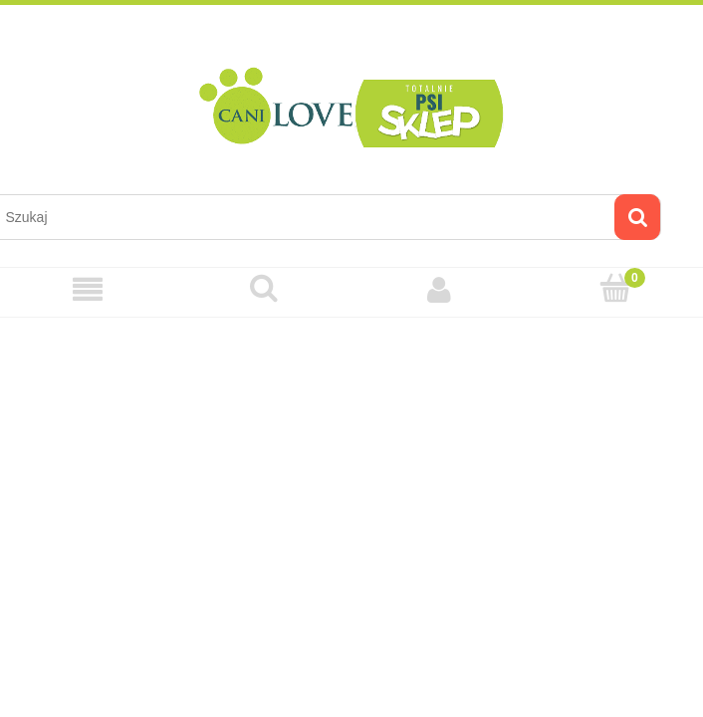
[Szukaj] (637, 217)
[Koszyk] (616, 288)
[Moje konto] (439, 289)
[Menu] (88, 289)
